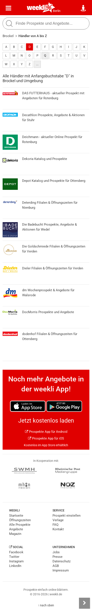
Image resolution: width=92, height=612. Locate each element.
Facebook (16, 552)
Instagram (16, 561)
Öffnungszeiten (20, 520)
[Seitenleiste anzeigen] (84, 603)
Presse (57, 557)
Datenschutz (62, 561)
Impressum (61, 570)
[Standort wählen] (83, 8)
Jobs (56, 552)
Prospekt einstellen (66, 516)
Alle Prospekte (19, 525)
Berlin (57, 11)
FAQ (55, 525)
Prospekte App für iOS (46, 438)
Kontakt (58, 529)
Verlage (58, 520)
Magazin (15, 534)
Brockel (8, 36)
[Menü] (8, 8)
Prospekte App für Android (46, 432)
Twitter (14, 557)
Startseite (16, 516)
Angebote (16, 529)
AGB (56, 566)
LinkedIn (15, 566)
